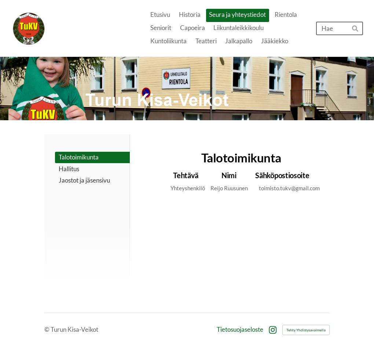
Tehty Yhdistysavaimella (306, 330)
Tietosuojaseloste (240, 330)
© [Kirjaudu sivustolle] (47, 329)
